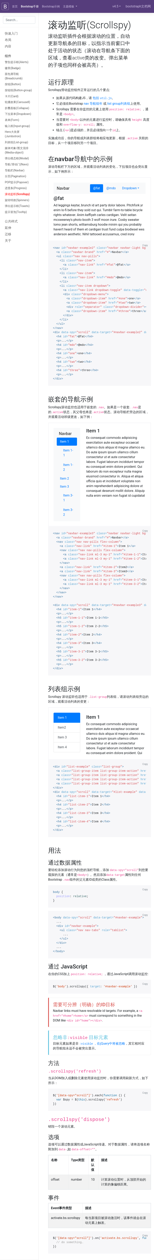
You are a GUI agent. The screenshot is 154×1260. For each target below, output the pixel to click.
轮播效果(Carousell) (17, 102)
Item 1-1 (68, 452)
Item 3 (64, 486)
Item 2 (64, 478)
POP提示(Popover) (17, 182)
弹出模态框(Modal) (17, 158)
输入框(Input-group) (17, 126)
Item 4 (62, 747)
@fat (96, 188)
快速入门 (11, 33)
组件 (8, 56)
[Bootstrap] (5, 6)
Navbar (63, 188)
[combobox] (19, 20)
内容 (8, 46)
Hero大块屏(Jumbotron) (13, 134)
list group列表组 (118, 103)
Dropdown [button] (129, 188)
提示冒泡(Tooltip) (16, 212)
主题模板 (69, 6)
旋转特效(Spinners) (17, 200)
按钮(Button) (13, 84)
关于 (8, 241)
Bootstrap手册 (30, 6)
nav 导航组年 (93, 103)
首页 (15, 6)
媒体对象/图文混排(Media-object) (16, 150)
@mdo (111, 188)
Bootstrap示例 (51, 6)
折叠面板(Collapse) (17, 108)
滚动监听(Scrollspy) (17, 194)
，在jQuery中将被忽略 (102, 1043)
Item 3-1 (68, 497)
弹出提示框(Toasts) (17, 206)
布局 (8, 40)
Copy (145, 245)
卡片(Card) (11, 96)
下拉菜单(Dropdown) (18, 114)
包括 (102, 98)
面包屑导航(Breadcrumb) (13, 76)
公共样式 (11, 221)
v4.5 (115, 6)
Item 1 (64, 441)
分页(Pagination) (15, 176)
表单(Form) (12, 120)
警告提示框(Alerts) (16, 62)
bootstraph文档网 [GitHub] (138, 6)
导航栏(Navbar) (14, 170)
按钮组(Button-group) (18, 90)
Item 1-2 (68, 467)
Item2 (62, 727)
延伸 (8, 228)
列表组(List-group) (16, 142)
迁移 (8, 234)
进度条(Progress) (16, 188)
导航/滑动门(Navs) (16, 164)
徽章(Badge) (13, 68)
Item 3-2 (68, 512)
